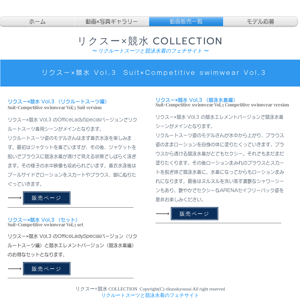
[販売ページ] (47, 198)
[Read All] (16, 198)
